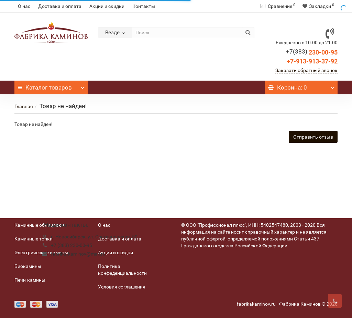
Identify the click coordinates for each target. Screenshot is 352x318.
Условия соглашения (121, 287)
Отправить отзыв (313, 137)
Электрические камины (41, 252)
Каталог (51, 86)
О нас (24, 6)
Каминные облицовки (39, 225)
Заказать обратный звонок (306, 70)
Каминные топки (33, 239)
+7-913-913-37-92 (312, 61)
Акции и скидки (106, 6)
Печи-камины (29, 280)
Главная (23, 106)
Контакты (143, 6)
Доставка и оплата (59, 6)
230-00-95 (312, 52)
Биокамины (27, 266)
